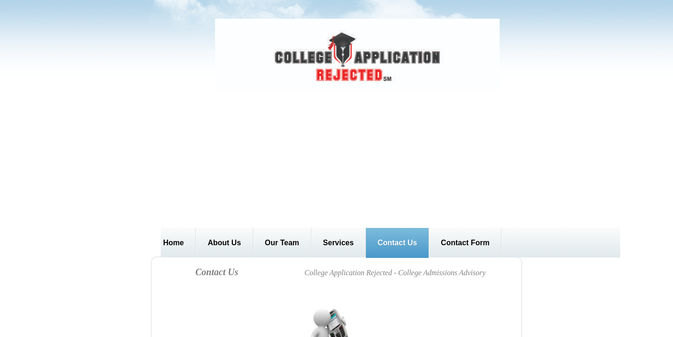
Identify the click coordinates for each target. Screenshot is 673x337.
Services (338, 243)
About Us (224, 243)
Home (173, 243)
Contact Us (397, 243)
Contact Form (465, 243)
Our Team (282, 243)
